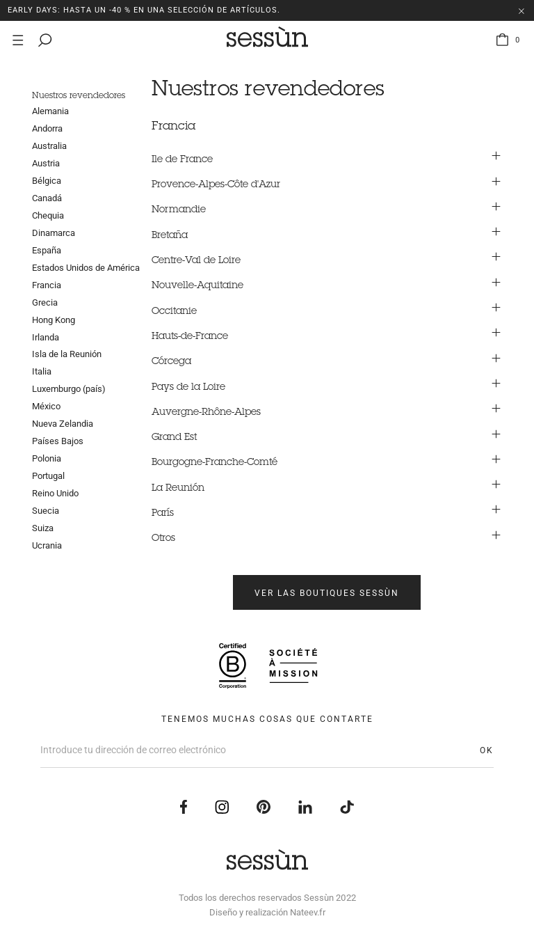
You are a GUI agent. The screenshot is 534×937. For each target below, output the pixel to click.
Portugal (48, 476)
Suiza (43, 528)
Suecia (45, 510)
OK (487, 750)
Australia (49, 146)
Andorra (47, 128)
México (46, 406)
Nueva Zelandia (62, 423)
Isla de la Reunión (67, 354)
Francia (46, 285)
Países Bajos (57, 441)
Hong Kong (53, 320)
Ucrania (47, 545)
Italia (41, 371)
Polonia (46, 458)
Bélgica (46, 180)
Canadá (47, 198)
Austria (46, 163)
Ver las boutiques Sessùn (326, 593)
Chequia (48, 215)
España (46, 250)
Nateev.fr (307, 912)
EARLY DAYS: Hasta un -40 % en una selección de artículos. (144, 10)
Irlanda (45, 337)
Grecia (45, 302)
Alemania (50, 111)
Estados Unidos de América (86, 267)
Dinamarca (53, 233)
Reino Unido (55, 493)
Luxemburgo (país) (69, 389)
